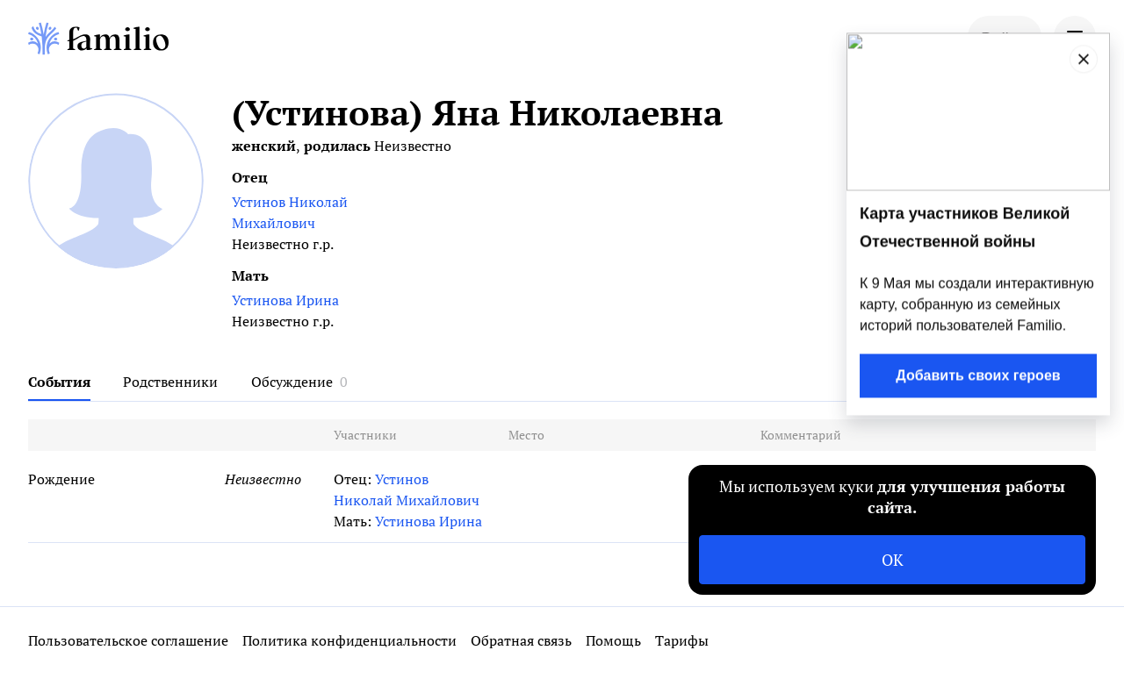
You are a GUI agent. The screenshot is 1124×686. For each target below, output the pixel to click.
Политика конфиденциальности (349, 640)
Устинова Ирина (285, 300)
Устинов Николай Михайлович (290, 212)
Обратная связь (521, 640)
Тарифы (682, 640)
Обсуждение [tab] (292, 381)
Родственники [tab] (170, 381)
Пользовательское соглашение (128, 640)
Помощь (613, 640)
